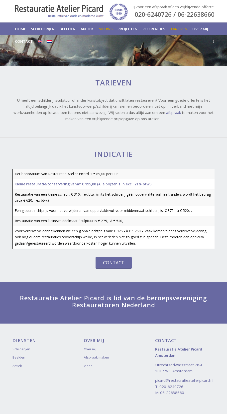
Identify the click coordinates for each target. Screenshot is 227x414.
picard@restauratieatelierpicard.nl (184, 380)
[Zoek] (213, 41)
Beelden (18, 357)
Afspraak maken (96, 357)
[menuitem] (20, 28)
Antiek (17, 366)
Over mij (90, 349)
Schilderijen (21, 349)
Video (88, 366)
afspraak (173, 112)
